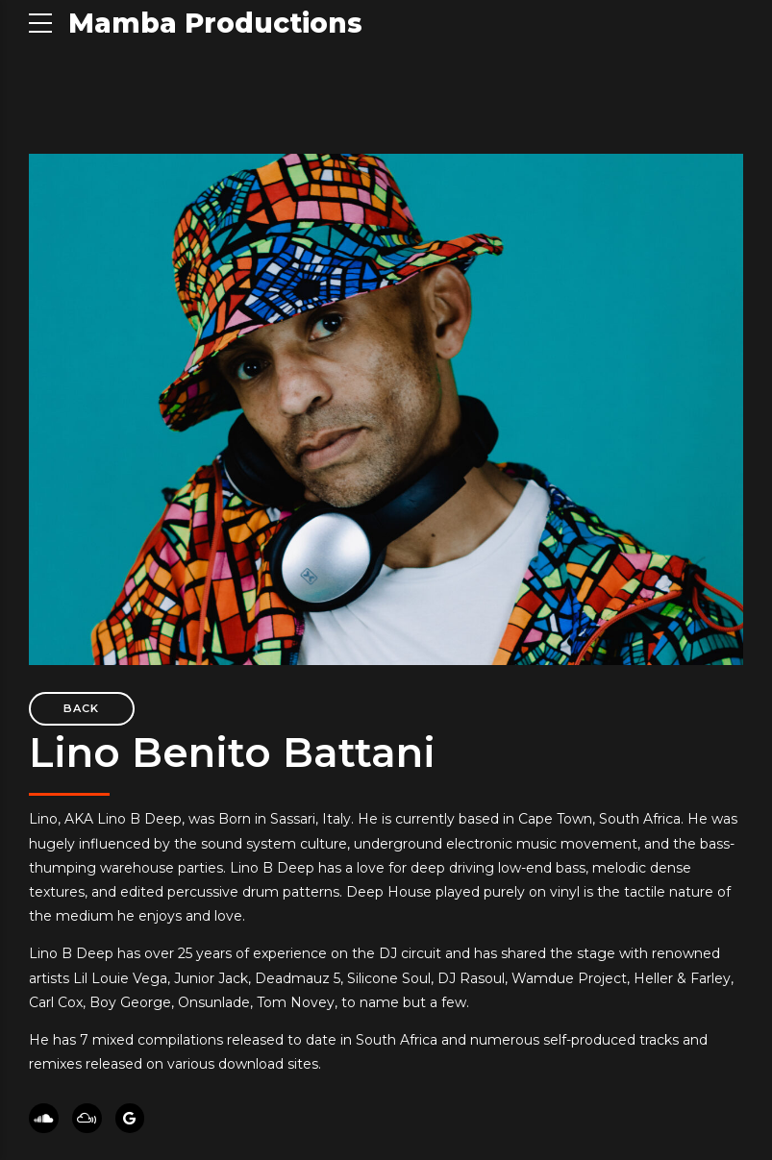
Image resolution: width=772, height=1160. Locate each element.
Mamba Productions (215, 23)
